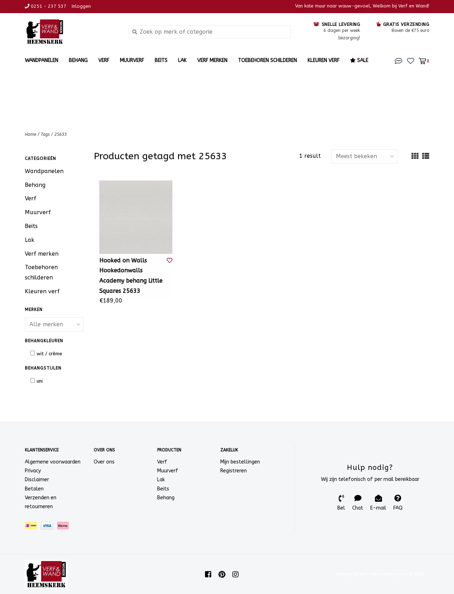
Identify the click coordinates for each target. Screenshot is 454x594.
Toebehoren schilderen (267, 60)
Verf (103, 60)
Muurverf (132, 60)
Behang (78, 60)
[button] (399, 60)
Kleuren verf (323, 60)
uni (40, 381)
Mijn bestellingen (240, 462)
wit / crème (49, 353)
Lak (182, 60)
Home (30, 134)
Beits (161, 60)
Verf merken (212, 60)
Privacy (33, 471)
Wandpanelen (41, 60)
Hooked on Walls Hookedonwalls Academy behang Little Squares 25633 (130, 275)
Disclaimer (37, 480)
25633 (60, 134)
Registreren (233, 471)
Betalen (34, 489)
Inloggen (81, 6)
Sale (359, 60)
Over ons (104, 462)
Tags (45, 134)
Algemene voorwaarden (53, 462)
